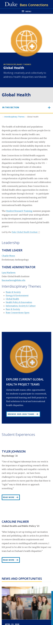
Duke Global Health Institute (25, 232)
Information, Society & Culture (21, 306)
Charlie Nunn (8, 256)
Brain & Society (13, 292)
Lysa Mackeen (9, 272)
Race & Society (13, 309)
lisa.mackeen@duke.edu (13, 280)
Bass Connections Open (17, 312)
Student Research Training (19, 211)
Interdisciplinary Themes (14, 116)
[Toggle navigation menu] (26, 11)
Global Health (12, 299)
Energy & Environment (17, 295)
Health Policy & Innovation (19, 302)
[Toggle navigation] (26, 107)
